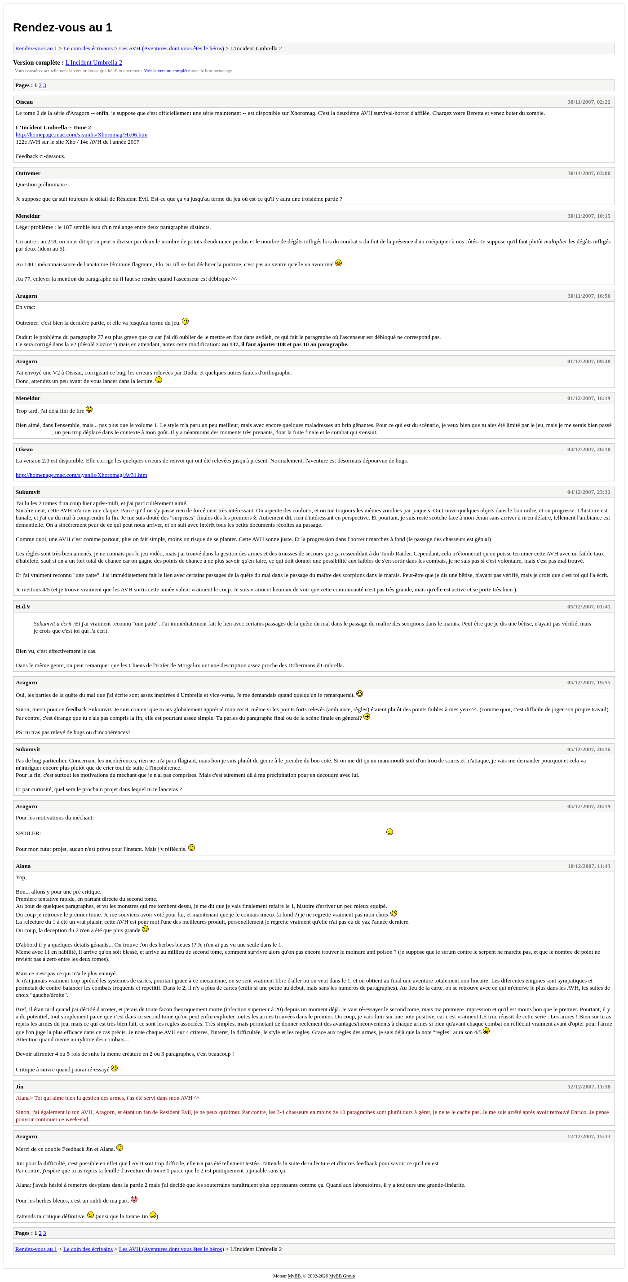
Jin (19, 1086)
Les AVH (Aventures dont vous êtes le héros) (171, 48)
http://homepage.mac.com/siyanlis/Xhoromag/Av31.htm (81, 474)
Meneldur (28, 215)
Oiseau (24, 101)
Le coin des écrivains (88, 48)
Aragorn (26, 295)
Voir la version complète (167, 70)
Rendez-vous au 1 (62, 27)
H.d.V (23, 606)
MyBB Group (342, 1275)
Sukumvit (28, 492)
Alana (23, 866)
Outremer (28, 173)
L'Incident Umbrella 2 (94, 62)
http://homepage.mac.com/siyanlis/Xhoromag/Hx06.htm (82, 134)
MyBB (294, 1275)
